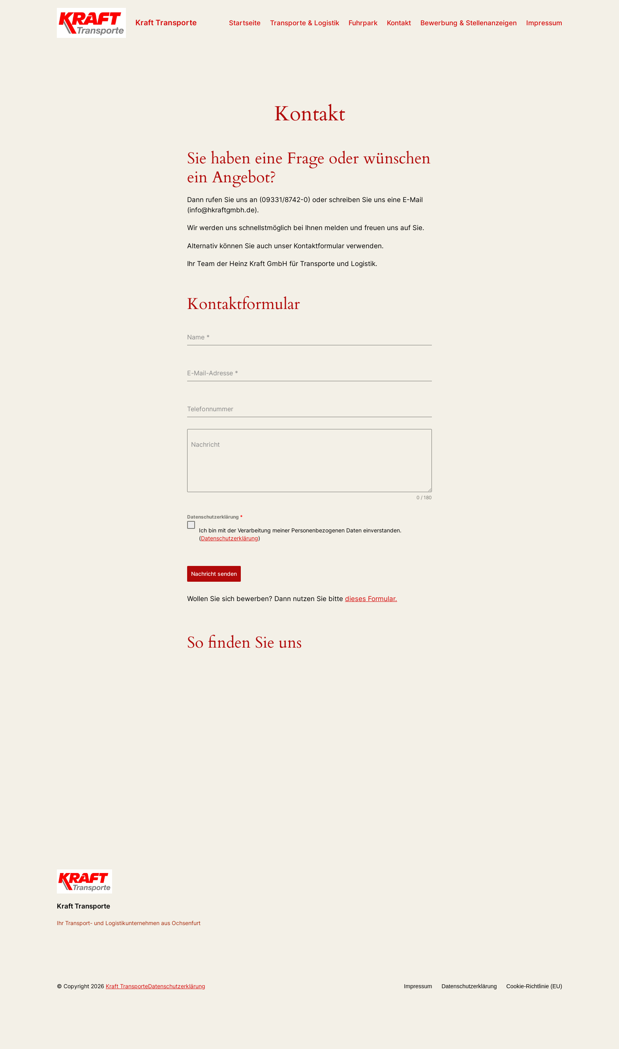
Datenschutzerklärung (215, 517)
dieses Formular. (371, 599)
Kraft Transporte (166, 22)
